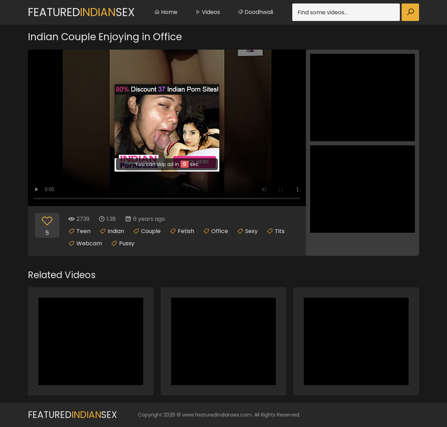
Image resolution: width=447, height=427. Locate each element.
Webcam (89, 243)
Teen (83, 231)
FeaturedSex (81, 12)
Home (165, 12)
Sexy (251, 231)
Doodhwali (255, 12)
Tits (280, 231)
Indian (116, 231)
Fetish (186, 231)
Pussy (126, 243)
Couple (151, 231)
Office (219, 231)
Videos (207, 12)
